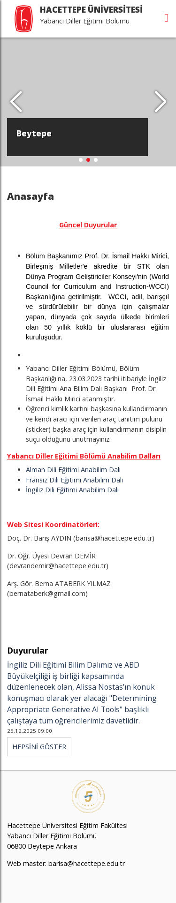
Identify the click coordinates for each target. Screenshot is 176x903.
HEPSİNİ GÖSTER (39, 746)
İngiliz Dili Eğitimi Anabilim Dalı (72, 489)
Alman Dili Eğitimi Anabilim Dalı (73, 469)
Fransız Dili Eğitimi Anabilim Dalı (74, 479)
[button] (160, 102)
